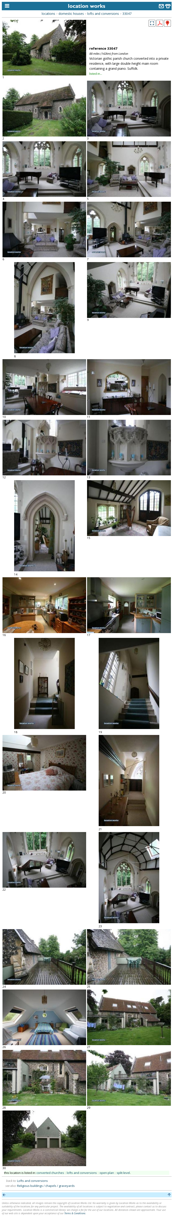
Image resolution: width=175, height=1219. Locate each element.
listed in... (95, 74)
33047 (126, 13)
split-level (123, 1173)
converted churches (50, 1173)
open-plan (107, 1173)
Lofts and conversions (32, 1181)
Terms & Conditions (74, 1213)
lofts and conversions (103, 13)
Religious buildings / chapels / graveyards (46, 1186)
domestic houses (71, 13)
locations (48, 13)
